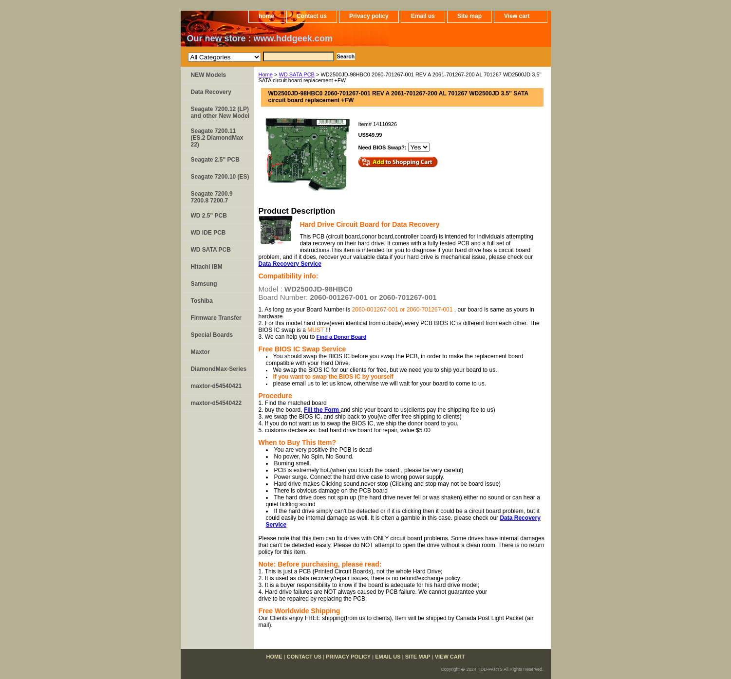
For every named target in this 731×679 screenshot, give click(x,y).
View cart (516, 16)
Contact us (312, 16)
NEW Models (208, 75)
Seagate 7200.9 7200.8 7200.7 (212, 197)
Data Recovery (211, 92)
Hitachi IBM (207, 266)
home (266, 16)
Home (266, 74)
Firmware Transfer (216, 317)
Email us (423, 16)
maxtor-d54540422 (216, 403)
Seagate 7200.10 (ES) (220, 176)
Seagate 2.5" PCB (215, 159)
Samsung (204, 283)
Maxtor (200, 352)
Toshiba (202, 300)
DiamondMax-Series (219, 369)
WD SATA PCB (297, 74)
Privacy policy (369, 16)
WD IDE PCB (208, 232)
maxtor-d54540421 (216, 386)
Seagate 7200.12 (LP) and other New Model (220, 112)
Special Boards (212, 334)
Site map (469, 16)
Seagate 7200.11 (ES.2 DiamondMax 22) (217, 138)
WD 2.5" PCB (209, 215)
